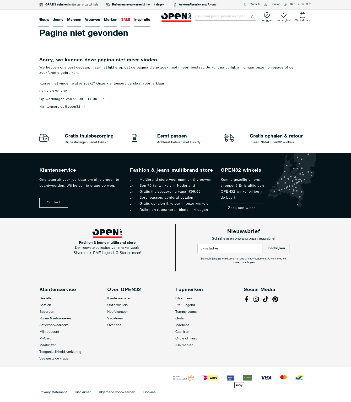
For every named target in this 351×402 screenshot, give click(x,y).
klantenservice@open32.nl (62, 107)
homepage (274, 67)
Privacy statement (53, 392)
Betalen (45, 305)
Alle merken (184, 345)
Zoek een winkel (242, 208)
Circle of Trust (186, 338)
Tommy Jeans (186, 312)
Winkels (255, 4)
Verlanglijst (284, 19)
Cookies (149, 392)
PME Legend (185, 305)
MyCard (45, 338)
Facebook (247, 299)
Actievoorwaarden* (53, 325)
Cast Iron (182, 332)
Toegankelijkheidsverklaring (60, 352)
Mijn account (49, 332)
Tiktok (266, 299)
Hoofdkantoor (117, 312)
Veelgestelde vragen (54, 358)
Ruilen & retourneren (55, 318)
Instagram (256, 299)
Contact (53, 202)
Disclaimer (83, 392)
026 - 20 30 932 (300, 4)
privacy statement (255, 259)
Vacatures (115, 318)
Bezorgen (46, 312)
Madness (182, 325)
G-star (180, 318)
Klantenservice (118, 298)
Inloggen (267, 19)
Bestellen (46, 298)
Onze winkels (117, 305)
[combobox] (225, 16)
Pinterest (276, 299)
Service (275, 4)
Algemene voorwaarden (117, 392)
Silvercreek (183, 298)
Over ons (114, 325)
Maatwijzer (47, 345)
